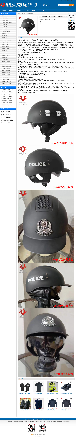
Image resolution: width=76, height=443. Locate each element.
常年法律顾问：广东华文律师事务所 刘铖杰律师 (60, 421)
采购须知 (19, 10)
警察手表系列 (4, 50)
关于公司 (34, 10)
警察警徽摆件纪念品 (6, 55)
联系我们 (42, 10)
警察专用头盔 (4, 37)
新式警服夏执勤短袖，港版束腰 (7, 98)
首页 (22, 13)
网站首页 (62, 0)
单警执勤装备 (4, 15)
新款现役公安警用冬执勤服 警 (7, 91)
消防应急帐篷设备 (5, 79)
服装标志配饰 (4, 28)
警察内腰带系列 (5, 44)
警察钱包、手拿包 (5, 46)
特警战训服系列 (5, 20)
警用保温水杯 (4, 53)
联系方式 (70, 0)
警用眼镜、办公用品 (6, 74)
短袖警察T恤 (4, 24)
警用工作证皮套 (5, 42)
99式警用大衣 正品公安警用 (6, 102)
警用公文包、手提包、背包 (7, 48)
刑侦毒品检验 (4, 35)
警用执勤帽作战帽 (5, 33)
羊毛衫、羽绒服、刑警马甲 (7, 22)
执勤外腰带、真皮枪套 (6, 39)
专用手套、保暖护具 (6, 70)
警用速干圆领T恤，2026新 (52, 409)
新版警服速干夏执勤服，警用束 (7, 89)
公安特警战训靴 (5, 59)
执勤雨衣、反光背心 (6, 68)
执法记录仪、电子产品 (6, 63)
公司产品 (26, 13)
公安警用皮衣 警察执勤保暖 (6, 96)
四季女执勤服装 (5, 77)
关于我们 (32, 419)
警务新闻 (27, 10)
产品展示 (11, 10)
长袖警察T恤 (4, 26)
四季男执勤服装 (5, 18)
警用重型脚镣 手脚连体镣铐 (6, 105)
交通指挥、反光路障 (6, 72)
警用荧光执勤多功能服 (6, 66)
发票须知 (38, 419)
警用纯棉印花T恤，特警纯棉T (25, 393)
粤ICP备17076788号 (38, 437)
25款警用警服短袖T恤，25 (39, 393)
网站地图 (66, 0)
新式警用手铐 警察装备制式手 (7, 94)
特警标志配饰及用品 (6, 31)
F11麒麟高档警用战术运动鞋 (25, 409)
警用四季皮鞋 (4, 57)
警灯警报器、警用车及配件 (7, 61)
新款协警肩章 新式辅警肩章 (6, 100)
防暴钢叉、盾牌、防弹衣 (6, 81)
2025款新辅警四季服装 (6, 83)
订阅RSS (49, 419)
